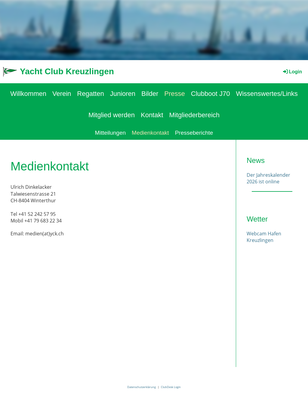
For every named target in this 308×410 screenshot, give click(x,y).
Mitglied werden (111, 115)
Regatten (90, 93)
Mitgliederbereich (194, 115)
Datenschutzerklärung (141, 387)
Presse (174, 93)
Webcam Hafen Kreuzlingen (264, 236)
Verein (61, 93)
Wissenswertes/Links (266, 93)
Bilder (149, 93)
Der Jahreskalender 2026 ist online (268, 178)
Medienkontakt (150, 133)
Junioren (122, 93)
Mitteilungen (110, 133)
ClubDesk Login (171, 387)
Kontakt (152, 115)
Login (292, 71)
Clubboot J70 (210, 93)
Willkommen (28, 93)
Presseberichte (194, 133)
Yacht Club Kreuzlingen (67, 71)
